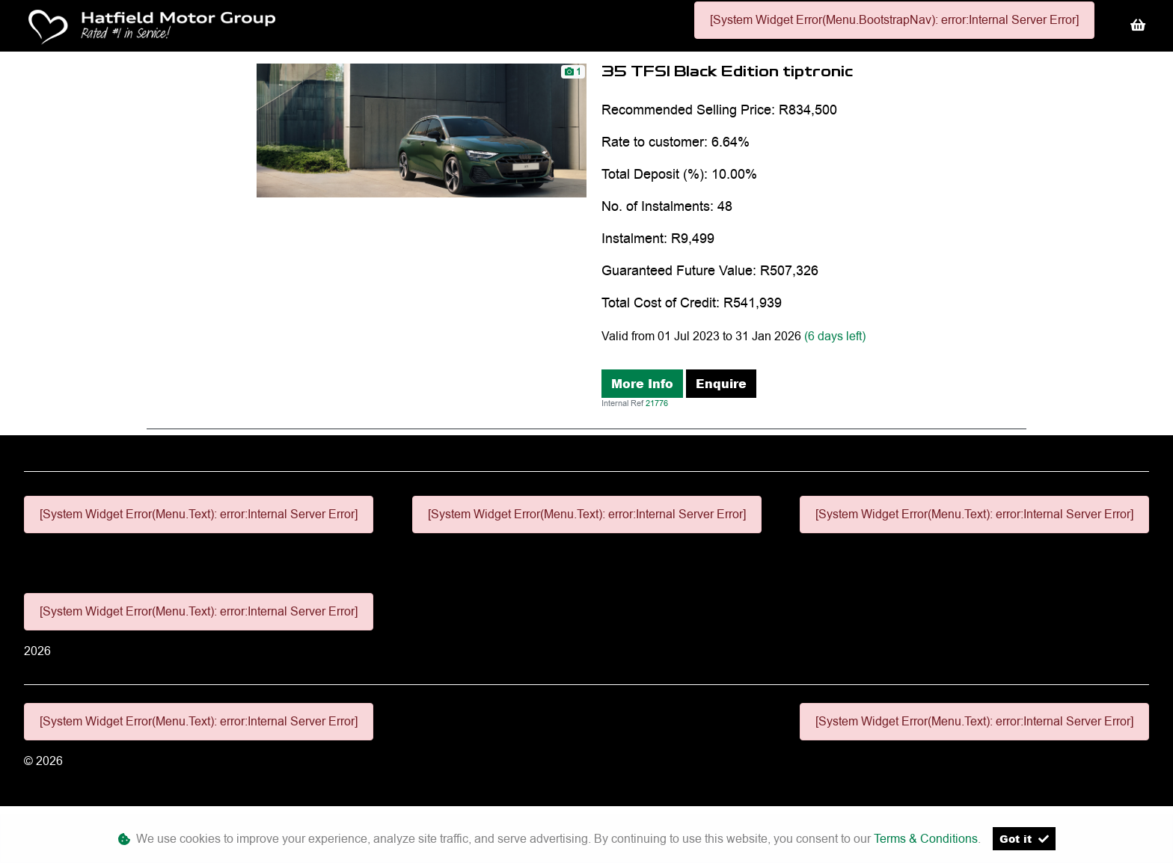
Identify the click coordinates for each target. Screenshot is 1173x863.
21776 (657, 403)
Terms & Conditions (926, 838)
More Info (642, 383)
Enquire (721, 383)
